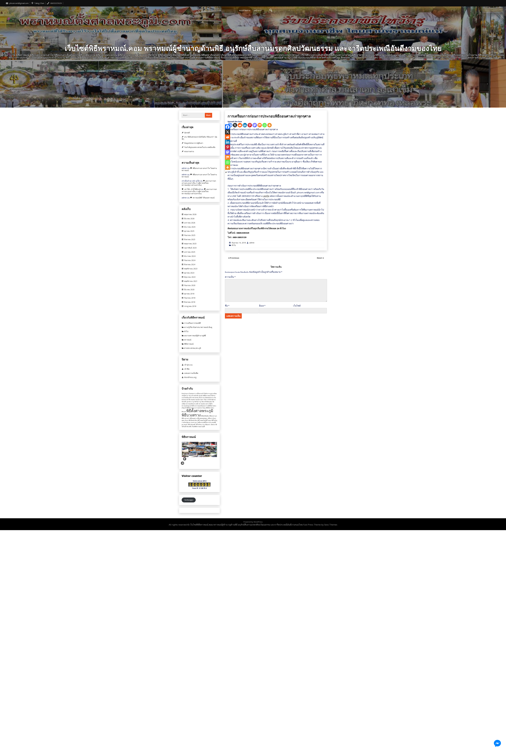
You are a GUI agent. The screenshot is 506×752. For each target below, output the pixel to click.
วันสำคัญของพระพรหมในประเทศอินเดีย (199, 147)
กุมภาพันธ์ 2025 (190, 248)
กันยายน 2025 (189, 235)
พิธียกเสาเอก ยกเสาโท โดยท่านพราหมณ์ (199, 169)
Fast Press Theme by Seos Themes (320, 524)
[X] (235, 265)
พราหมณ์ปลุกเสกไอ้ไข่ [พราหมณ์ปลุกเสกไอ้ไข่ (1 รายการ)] (188, 406)
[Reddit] (240, 265)
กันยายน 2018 (189, 298)
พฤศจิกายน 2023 (190, 269)
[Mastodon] (254, 265)
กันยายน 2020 (189, 285)
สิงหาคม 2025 (189, 239)
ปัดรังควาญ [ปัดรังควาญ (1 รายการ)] (197, 402)
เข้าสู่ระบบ (188, 365)
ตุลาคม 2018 (189, 294)
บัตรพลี (187, 133)
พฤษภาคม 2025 (190, 243)
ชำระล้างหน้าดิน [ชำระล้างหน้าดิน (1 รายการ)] (193, 395)
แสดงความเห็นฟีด (191, 373)
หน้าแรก (258, 10)
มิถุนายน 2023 (189, 277)
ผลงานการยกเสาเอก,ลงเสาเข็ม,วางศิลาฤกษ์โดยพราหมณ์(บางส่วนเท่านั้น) (199, 183)
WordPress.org (190, 377)
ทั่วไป (234, 385)
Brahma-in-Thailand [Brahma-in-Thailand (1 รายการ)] (188, 393)
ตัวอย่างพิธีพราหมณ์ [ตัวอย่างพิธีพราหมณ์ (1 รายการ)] (205, 395)
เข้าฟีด (186, 369)
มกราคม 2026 (189, 223)
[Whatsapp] (264, 265)
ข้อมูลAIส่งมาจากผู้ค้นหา (193, 143)
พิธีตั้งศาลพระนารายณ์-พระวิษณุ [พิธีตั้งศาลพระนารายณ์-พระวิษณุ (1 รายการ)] (195, 408)
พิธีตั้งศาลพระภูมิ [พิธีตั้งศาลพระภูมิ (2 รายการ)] (199, 410)
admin (251, 382)
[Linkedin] (245, 265)
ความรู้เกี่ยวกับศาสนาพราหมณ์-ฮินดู (198, 327)
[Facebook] (227, 266)
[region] (199, 453)
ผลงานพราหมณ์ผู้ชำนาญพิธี (195, 335)
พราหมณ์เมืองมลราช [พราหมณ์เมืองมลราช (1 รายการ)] (201, 406)
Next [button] (182, 463)
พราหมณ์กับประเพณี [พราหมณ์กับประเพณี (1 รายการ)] (192, 404)
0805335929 (54, 3)
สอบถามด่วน (244, 10)
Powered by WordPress (253, 522)
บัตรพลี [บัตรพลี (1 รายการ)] (184, 402)
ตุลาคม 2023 (189, 273)
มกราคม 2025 (189, 252)
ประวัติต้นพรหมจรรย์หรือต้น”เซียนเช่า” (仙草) (199, 138)
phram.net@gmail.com (17, 3)
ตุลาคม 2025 (189, 231)
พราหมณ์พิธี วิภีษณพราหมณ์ (204, 197)
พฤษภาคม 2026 (190, 214)
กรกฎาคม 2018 (190, 306)
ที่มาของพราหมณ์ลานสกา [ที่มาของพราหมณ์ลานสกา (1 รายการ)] (196, 399)
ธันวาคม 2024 (189, 256)
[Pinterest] (250, 265)
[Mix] (259, 265)
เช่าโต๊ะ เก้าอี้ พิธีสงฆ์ (192, 189)
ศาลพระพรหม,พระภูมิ (192, 348)
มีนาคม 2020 (189, 289)
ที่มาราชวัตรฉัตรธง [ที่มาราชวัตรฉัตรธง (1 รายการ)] (210, 399)
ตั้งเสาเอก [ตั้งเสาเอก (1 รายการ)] (202, 397)
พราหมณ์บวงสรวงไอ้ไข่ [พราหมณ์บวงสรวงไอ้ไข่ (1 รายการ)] (205, 404)
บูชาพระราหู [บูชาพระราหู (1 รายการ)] (190, 402)
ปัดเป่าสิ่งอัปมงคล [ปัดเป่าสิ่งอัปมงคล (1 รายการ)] (207, 402)
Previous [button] (185, 459)
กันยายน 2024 (189, 260)
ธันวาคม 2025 (189, 227)
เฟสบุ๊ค (266, 335)
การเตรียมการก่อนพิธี (192, 323)
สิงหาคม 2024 (189, 264)
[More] (269, 265)
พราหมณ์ (187, 340)
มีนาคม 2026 (189, 218)
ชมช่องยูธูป (188, 500)
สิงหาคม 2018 (189, 302)
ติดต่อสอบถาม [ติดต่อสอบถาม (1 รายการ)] (209, 397)
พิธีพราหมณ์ (189, 344)
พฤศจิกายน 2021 (190, 281)
